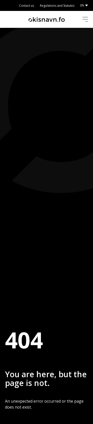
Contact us (26, 5)
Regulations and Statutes (57, 5)
